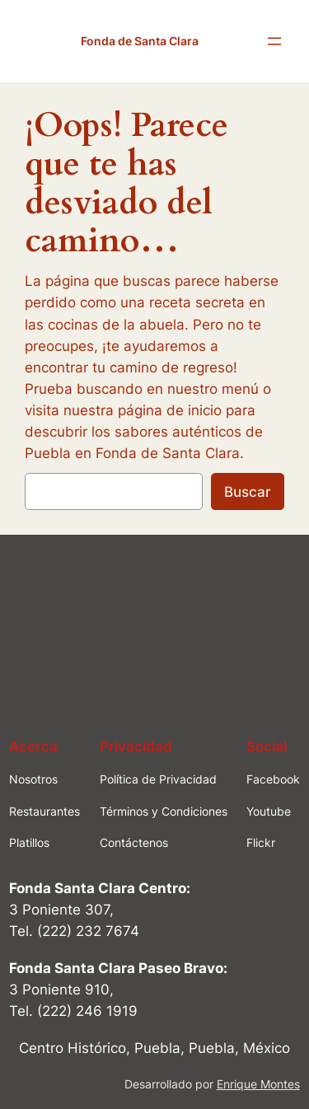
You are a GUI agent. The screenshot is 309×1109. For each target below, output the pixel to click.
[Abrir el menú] (274, 41)
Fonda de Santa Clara (140, 41)
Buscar (247, 492)
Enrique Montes (258, 1084)
